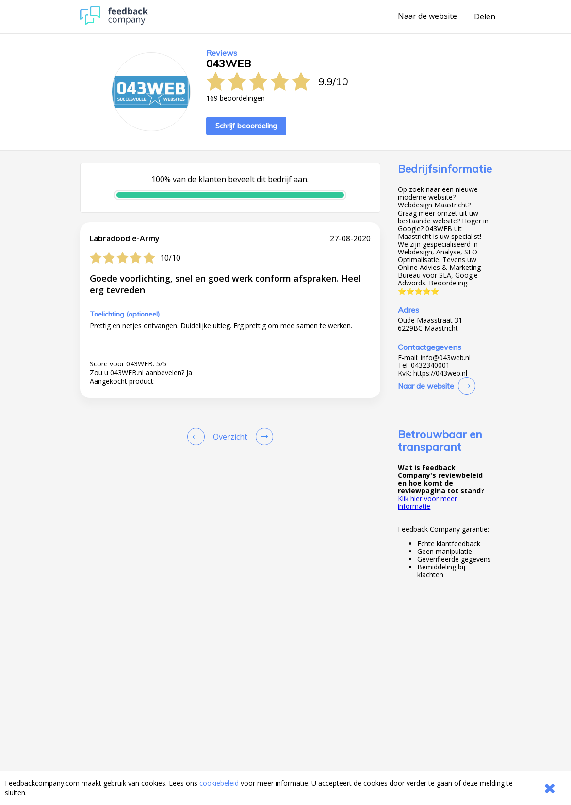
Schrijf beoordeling (246, 125)
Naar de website (427, 16)
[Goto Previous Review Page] (198, 436)
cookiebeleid (219, 783)
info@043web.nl (446, 358)
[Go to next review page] (262, 436)
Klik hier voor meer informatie (427, 502)
